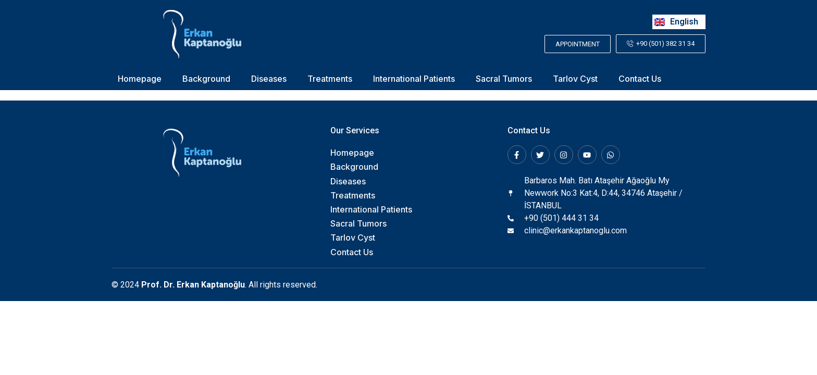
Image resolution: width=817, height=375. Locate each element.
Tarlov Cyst (575, 79)
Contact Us (639, 79)
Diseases (269, 79)
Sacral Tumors (504, 79)
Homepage (140, 79)
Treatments (329, 79)
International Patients (414, 79)
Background (206, 79)
